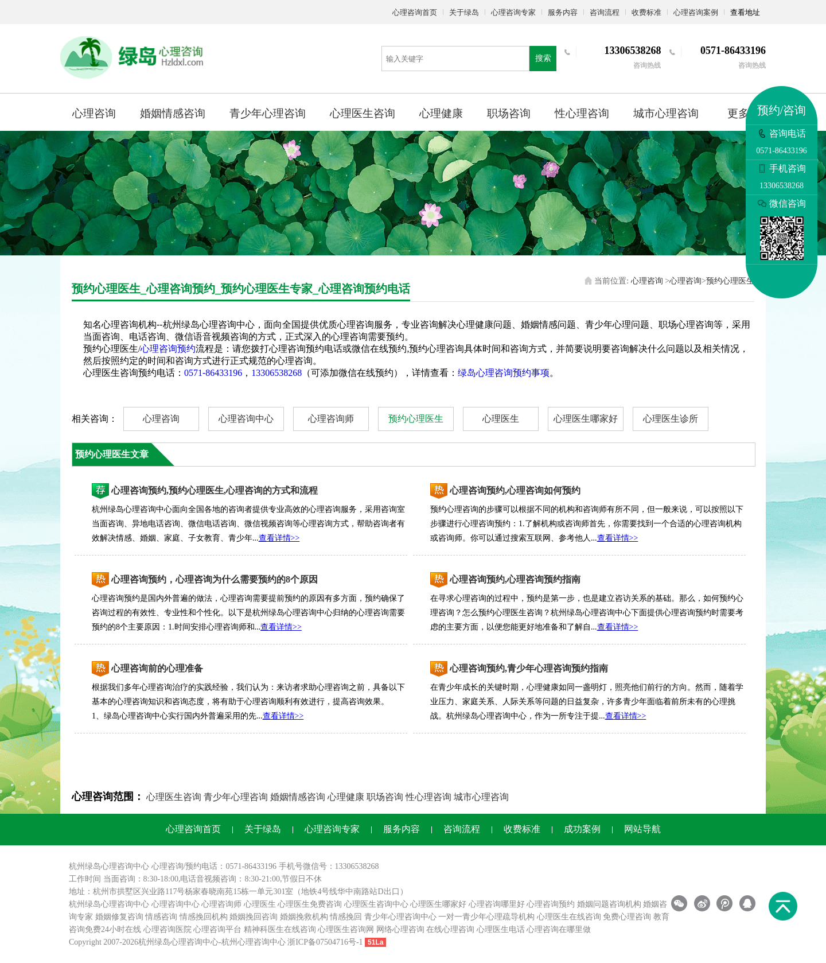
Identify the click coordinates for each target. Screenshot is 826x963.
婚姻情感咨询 (172, 113)
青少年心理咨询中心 (400, 916)
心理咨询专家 (513, 12)
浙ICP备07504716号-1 (325, 942)
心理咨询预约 (168, 349)
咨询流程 (605, 12)
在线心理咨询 (450, 929)
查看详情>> (279, 538)
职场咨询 (509, 113)
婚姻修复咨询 (119, 916)
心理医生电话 (501, 929)
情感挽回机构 (204, 916)
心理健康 (441, 113)
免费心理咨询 (627, 916)
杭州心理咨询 (245, 942)
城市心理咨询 (666, 113)
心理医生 (500, 419)
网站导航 (642, 829)
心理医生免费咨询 (310, 904)
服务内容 (563, 12)
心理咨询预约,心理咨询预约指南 (515, 579)
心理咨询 (94, 113)
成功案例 (582, 829)
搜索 (543, 58)
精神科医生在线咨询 (280, 929)
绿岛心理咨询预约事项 (504, 373)
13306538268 (276, 373)
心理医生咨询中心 (376, 904)
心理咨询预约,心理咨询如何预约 (515, 490)
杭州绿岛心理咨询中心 (109, 904)
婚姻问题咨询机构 (609, 904)
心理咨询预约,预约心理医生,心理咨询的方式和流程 (214, 490)
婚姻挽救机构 (304, 916)
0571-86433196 (213, 373)
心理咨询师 (331, 419)
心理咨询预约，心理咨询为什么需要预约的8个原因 (214, 579)
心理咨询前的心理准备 (157, 668)
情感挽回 (346, 916)
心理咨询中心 (246, 419)
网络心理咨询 (400, 929)
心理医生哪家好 (586, 419)
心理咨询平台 (217, 929)
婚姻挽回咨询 (253, 916)
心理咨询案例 (695, 12)
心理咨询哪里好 (497, 904)
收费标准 (646, 12)
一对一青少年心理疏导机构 (486, 916)
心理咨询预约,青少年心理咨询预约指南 (529, 668)
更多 (738, 113)
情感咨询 (161, 916)
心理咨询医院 (167, 929)
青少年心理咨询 (267, 113)
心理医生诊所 (670, 419)
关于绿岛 (464, 12)
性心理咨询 (582, 113)
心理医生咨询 (362, 113)
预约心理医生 (730, 281)
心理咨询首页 (414, 12)
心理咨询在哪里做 (559, 929)
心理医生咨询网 (346, 929)
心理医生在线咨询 (569, 916)
